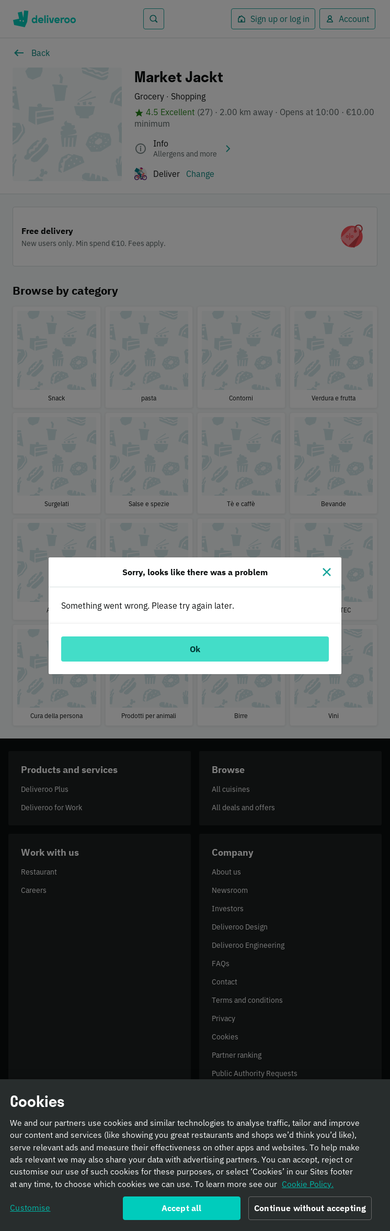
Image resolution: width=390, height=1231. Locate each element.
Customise (30, 1211)
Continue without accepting (310, 1211)
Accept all (182, 1211)
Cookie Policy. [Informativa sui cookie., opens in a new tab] (308, 1187)
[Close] (326, 572)
